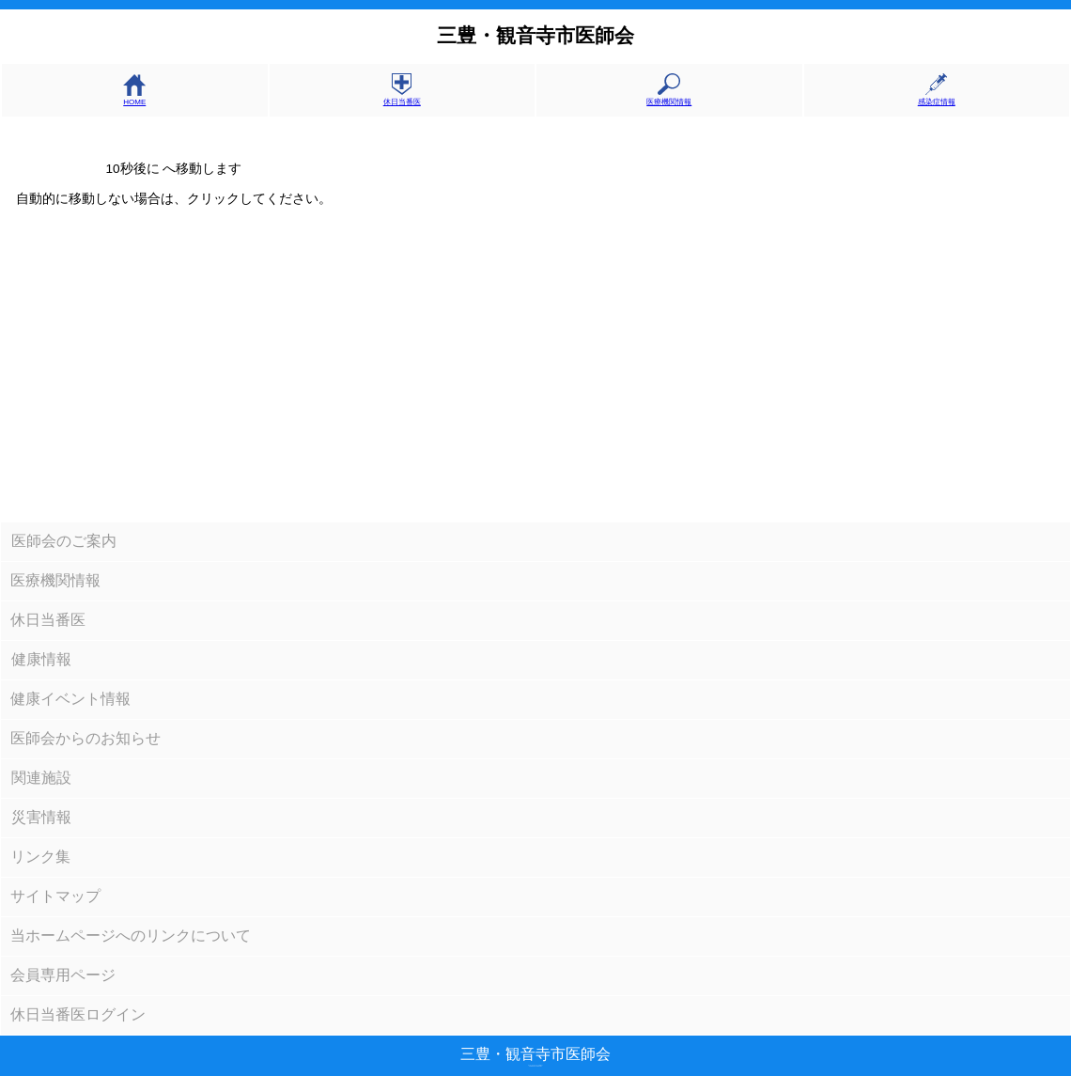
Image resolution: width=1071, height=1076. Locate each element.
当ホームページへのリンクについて (130, 935)
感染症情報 (936, 97)
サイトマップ (55, 896)
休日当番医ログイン (78, 1014)
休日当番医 (402, 97)
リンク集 (40, 857)
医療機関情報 (668, 97)
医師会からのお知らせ (85, 738)
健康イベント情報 (70, 699)
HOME (134, 97)
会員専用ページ (63, 975)
